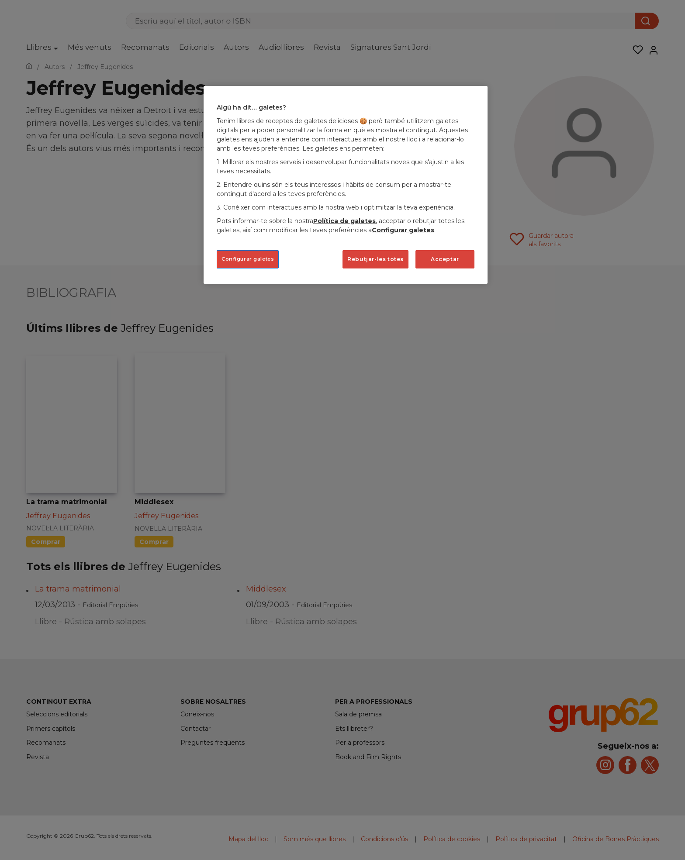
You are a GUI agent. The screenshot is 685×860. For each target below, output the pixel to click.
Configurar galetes (403, 230)
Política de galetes (344, 221)
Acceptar (445, 259)
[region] (346, 185)
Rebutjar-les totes (375, 259)
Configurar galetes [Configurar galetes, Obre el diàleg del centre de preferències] (247, 259)
